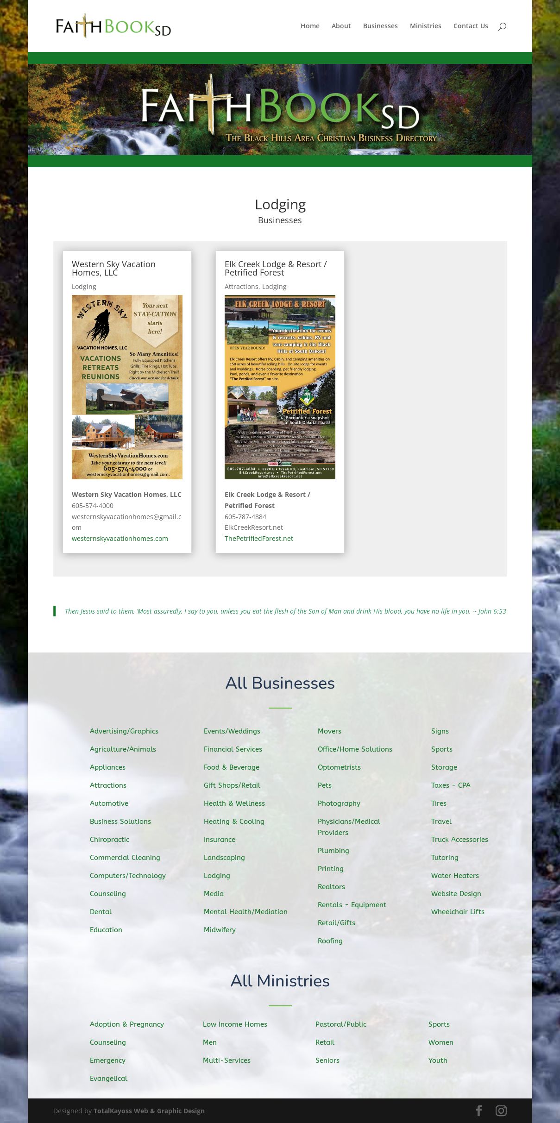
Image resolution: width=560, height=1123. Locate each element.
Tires (443, 803)
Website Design (459, 892)
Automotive (113, 804)
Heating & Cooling (237, 821)
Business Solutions (123, 821)
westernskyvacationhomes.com (120, 538)
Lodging (84, 286)
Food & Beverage (235, 768)
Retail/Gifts (340, 921)
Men (214, 1042)
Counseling (112, 892)
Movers (334, 732)
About (341, 26)
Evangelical (112, 1078)
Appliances (111, 768)
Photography (343, 804)
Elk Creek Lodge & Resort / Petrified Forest (276, 268)
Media (218, 892)
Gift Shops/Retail (235, 786)
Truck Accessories (463, 839)
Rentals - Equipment (355, 904)
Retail (329, 1042)
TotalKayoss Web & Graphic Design (149, 1110)
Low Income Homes (238, 1024)
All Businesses (280, 684)
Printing (335, 868)
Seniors (332, 1060)
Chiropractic (113, 839)
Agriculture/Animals (126, 750)
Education (110, 928)
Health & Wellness (237, 803)
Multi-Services (230, 1060)
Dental (105, 910)
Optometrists (343, 768)
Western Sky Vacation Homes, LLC (114, 268)
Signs (444, 732)
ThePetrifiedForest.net (259, 538)
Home (310, 26)
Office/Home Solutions (358, 750)
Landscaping (228, 857)
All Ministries (280, 982)
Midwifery (224, 928)
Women (445, 1042)
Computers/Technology (130, 875)
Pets (329, 786)
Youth (442, 1060)
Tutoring (449, 857)
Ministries (425, 26)
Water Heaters (458, 874)
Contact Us (470, 26)
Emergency (111, 1060)
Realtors (335, 885)
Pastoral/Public (344, 1024)
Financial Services (236, 750)
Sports (446, 750)
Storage (448, 768)
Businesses (380, 26)
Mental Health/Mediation (248, 911)
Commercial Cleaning (128, 857)
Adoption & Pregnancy (129, 1024)
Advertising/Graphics (127, 733)
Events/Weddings (235, 733)
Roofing (334, 939)
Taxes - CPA (454, 786)
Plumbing (337, 850)
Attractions (241, 286)
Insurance (223, 839)
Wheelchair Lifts (461, 910)
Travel (445, 821)
